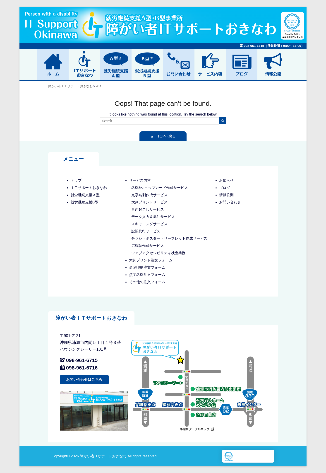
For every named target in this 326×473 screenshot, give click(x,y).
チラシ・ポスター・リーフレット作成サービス (169, 238)
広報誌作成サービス (147, 246)
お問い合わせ (230, 202)
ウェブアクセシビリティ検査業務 (158, 253)
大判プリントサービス (149, 202)
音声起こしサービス (147, 209)
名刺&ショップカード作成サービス (159, 188)
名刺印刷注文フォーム (147, 267)
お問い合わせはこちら (84, 379)
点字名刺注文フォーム (147, 275)
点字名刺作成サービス (149, 195)
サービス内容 (140, 180)
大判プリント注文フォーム (151, 260)
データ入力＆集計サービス (153, 217)
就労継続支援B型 (84, 202)
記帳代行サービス (145, 231)
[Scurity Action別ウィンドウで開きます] (228, 456)
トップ (76, 180)
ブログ (224, 188)
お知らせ (226, 180)
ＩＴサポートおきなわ (89, 188)
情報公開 (226, 195)
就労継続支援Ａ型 (85, 195)
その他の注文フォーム (147, 282)
